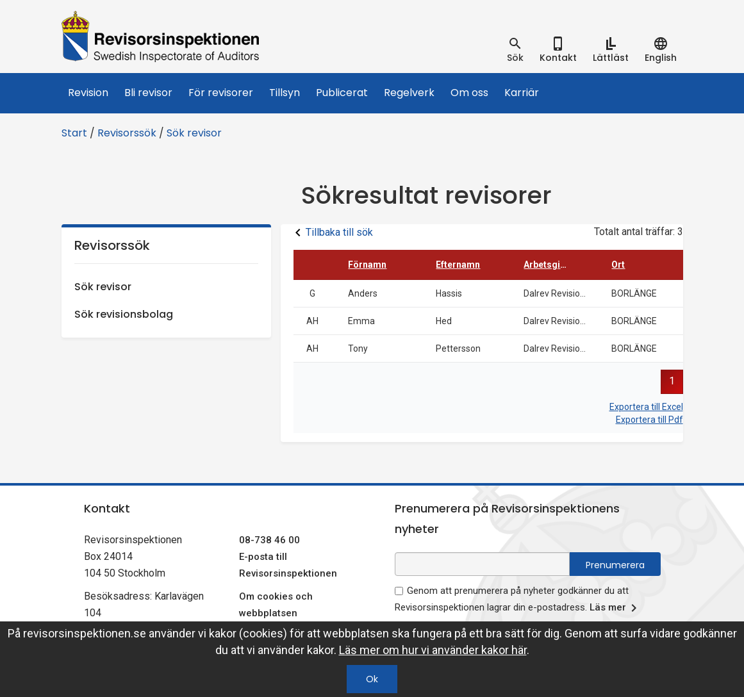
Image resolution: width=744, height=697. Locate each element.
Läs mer (615, 608)
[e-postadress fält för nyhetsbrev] (482, 564)
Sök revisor (194, 133)
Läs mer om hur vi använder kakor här (433, 650)
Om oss (469, 92)
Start (74, 133)
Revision (88, 92)
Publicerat (342, 92)
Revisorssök (126, 133)
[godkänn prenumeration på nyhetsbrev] (399, 591)
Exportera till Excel (646, 407)
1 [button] (672, 381)
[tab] (515, 49)
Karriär (521, 92)
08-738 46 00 (269, 540)
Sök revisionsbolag (123, 314)
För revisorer (220, 92)
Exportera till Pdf (649, 419)
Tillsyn (284, 92)
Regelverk (409, 92)
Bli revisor (148, 92)
